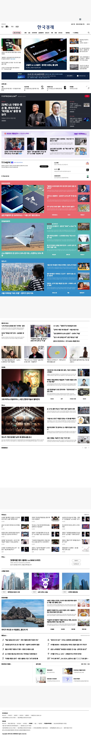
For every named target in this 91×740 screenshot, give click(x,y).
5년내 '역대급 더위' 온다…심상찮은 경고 (12, 334)
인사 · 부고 (83, 664)
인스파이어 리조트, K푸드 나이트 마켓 (71, 526)
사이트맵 (25, 723)
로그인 (88, 24)
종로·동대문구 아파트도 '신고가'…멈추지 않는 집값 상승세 (61, 275)
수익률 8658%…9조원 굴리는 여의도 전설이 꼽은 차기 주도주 (68, 645)
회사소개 (4, 715)
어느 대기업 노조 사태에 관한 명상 (54, 89)
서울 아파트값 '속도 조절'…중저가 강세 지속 (17, 293)
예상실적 (54, 254)
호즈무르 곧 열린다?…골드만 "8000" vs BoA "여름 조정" (61, 227)
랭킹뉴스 (3, 635)
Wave (3, 405)
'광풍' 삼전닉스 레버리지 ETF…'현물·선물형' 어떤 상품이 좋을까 (76, 120)
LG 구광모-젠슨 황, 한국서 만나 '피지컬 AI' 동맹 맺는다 (21, 654)
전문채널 (68, 32)
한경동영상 (4, 448)
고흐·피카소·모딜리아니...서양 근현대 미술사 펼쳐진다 (20, 399)
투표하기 (76, 560)
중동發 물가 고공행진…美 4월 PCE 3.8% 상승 (70, 548)
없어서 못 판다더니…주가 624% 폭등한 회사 (66, 341)
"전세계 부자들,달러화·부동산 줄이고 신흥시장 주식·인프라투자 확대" (41, 542)
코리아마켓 (34, 32)
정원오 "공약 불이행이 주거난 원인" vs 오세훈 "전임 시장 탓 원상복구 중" (41, 534)
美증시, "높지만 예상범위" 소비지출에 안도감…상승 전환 (41, 548)
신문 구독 (73, 24)
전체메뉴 (76, 32)
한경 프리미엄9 (17, 32)
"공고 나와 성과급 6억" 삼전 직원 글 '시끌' (65, 337)
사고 (88, 664)
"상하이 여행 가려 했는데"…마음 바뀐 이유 (65, 330)
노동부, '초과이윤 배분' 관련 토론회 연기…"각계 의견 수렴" (10, 68)
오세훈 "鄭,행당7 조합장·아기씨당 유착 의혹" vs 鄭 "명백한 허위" (10, 518)
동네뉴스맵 (54, 292)
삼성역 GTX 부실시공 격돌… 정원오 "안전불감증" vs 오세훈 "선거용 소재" (71, 519)
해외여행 (73, 629)
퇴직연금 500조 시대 (10, 592)
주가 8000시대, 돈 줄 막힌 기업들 (31, 89)
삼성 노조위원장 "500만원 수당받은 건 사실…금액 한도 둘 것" (68, 649)
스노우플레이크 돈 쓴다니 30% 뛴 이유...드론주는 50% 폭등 (22, 254)
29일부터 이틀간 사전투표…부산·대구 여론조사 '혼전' (62, 140)
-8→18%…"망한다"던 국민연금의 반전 (64, 326)
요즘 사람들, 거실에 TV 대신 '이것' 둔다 (58, 438)
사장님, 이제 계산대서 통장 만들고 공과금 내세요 (11, 53)
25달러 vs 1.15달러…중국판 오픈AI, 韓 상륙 (42, 65)
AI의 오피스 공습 (40, 592)
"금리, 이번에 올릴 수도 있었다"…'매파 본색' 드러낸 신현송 (85, 58)
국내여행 (63, 629)
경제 (25, 32)
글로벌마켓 (41, 32)
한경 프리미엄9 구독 (80, 24)
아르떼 (3, 367)
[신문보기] (2, 26)
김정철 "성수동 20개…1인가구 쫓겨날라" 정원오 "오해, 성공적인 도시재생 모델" (10, 542)
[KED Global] (17, 26)
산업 (29, 32)
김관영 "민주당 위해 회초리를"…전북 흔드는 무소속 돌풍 (14, 153)
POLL (3, 557)
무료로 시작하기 (44, 166)
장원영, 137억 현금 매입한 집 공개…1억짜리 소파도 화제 (61, 284)
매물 (68, 292)
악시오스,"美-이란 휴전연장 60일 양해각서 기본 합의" (40, 526)
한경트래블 (4, 598)
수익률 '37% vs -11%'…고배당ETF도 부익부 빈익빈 (75, 105)
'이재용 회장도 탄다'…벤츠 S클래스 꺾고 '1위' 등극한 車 (21, 658)
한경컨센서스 (54, 215)
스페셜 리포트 (5, 571)
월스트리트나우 (52, 224)
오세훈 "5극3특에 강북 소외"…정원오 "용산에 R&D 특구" (10, 548)
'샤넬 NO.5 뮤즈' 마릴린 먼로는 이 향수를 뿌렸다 (61, 419)
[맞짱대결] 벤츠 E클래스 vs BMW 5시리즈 (25, 560)
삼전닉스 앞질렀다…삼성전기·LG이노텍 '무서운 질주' (61, 197)
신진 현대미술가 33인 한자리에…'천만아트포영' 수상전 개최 (62, 390)
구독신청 (10, 715)
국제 (52, 32)
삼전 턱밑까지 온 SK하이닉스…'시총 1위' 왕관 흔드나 (20, 215)
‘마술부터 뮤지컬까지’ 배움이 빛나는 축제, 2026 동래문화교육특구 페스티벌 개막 (62, 621)
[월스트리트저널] (12, 26)
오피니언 (60, 32)
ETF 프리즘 (72, 101)
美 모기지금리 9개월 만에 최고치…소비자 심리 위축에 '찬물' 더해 (61, 246)
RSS (35, 723)
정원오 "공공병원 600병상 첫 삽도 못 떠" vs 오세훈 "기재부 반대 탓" (71, 533)
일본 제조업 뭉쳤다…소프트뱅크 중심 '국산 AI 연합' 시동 (61, 237)
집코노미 (47, 32)
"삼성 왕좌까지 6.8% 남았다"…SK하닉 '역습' (66, 333)
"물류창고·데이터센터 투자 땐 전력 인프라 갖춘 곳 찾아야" (10, 58)
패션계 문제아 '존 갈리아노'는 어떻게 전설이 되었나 (61, 428)
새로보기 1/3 (86, 514)
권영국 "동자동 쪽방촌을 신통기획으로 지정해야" (41, 518)
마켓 (82, 215)
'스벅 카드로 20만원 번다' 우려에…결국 (13, 326)
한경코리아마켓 (5, 183)
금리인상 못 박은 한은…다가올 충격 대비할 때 (11, 89)
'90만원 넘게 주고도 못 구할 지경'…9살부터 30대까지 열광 (22, 645)
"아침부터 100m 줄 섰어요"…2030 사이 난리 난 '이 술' (39, 340)
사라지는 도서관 (73, 88)
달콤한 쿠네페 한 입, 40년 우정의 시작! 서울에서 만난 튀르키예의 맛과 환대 (61, 611)
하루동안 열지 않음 (82, 75)
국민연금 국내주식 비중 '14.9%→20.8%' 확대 (84, 42)
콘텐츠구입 (12, 723)
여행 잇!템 (84, 629)
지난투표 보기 (76, 564)
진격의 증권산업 (70, 592)
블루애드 (27, 715)
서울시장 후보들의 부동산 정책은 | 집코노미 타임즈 (62, 265)
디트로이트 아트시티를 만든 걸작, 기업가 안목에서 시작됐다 (61, 371)
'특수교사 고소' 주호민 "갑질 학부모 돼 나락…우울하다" (33, 361)
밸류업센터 (82, 292)
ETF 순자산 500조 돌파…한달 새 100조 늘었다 (60, 207)
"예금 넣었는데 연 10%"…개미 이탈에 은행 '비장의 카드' (21, 640)
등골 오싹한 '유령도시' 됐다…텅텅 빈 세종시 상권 (19, 649)
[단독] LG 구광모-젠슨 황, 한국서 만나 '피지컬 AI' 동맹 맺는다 (11, 109)
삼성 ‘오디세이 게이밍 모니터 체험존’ (10, 526)
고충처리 (15, 715)
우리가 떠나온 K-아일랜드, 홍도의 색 (14, 629)
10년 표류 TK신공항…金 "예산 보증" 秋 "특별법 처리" (62, 150)
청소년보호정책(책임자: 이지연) (60, 723)
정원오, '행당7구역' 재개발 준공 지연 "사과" (71, 541)
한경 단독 (3, 101)
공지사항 (38, 664)
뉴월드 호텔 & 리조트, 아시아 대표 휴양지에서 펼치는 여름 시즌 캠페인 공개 (62, 601)
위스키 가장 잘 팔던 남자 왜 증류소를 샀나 (16, 437)
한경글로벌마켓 (5, 221)
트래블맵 (52, 629)
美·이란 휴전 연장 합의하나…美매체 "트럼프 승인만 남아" (84, 49)
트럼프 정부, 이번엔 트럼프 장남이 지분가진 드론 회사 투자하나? (10, 533)
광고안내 (21, 715)
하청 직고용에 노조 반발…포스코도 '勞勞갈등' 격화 (11, 63)
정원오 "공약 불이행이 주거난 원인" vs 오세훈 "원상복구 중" (36, 153)
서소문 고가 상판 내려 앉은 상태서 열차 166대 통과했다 (84, 67)
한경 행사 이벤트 (5, 664)
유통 (56, 32)
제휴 (9, 723)
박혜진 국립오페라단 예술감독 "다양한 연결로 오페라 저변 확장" (61, 381)
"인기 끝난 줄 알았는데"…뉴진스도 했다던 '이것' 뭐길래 (10, 361)
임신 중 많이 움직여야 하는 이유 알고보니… (79, 361)
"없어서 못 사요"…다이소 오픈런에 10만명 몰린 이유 (65, 640)
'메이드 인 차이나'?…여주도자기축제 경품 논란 (56, 361)
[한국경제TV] (7, 26)
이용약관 (40, 723)
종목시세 (68, 254)
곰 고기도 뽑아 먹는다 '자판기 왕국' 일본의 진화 (61, 409)
